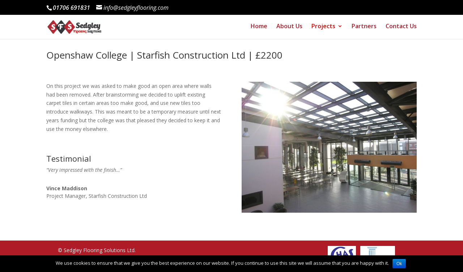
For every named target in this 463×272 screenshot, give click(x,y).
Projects (323, 28)
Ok (399, 263)
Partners (363, 28)
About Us (288, 28)
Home (257, 28)
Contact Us (401, 28)
